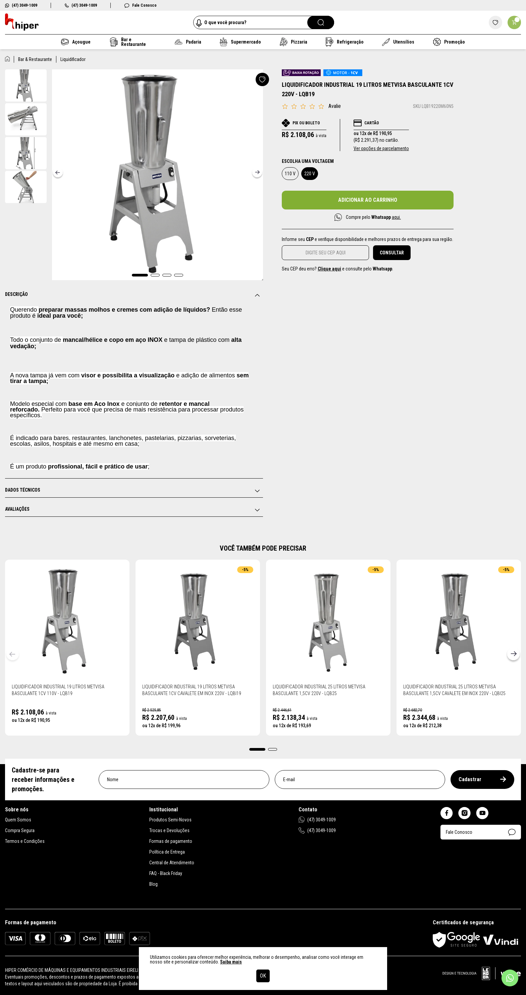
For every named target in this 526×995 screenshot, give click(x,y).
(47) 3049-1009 (21, 5)
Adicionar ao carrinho (367, 200)
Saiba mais (231, 962)
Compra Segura (20, 830)
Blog (153, 884)
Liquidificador (73, 59)
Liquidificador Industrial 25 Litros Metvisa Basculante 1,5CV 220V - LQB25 (319, 690)
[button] (140, 275)
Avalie (334, 106)
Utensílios (398, 42)
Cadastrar (482, 779)
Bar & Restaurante (35, 59)
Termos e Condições (25, 841)
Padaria (188, 42)
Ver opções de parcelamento (381, 148)
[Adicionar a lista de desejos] (262, 79)
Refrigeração (345, 42)
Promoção (449, 42)
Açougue (76, 42)
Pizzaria (293, 42)
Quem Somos (18, 819)
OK (263, 976)
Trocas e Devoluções (169, 830)
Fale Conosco (140, 5)
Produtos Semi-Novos (170, 819)
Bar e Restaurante (128, 42)
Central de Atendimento (171, 862)
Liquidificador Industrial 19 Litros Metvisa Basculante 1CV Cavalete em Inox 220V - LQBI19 (191, 690)
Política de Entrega (167, 852)
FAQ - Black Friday (165, 873)
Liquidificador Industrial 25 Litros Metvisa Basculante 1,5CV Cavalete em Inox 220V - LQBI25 (454, 690)
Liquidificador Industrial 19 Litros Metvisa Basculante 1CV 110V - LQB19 (58, 690)
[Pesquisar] (320, 22)
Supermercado (240, 42)
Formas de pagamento (170, 841)
